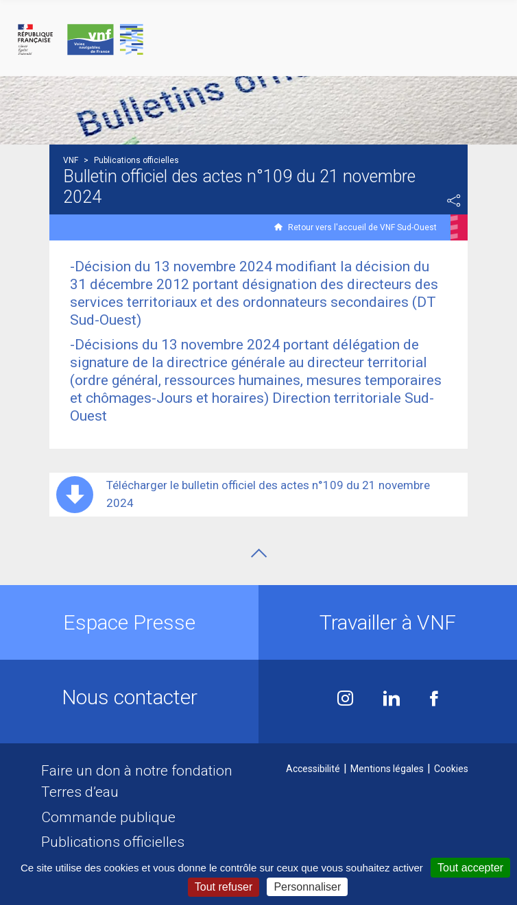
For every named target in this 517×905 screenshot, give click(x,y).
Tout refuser (223, 887)
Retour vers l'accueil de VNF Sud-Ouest (362, 227)
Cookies (451, 768)
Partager (454, 200)
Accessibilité (313, 768)
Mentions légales (387, 768)
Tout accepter (470, 867)
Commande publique (108, 817)
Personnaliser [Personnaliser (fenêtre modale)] (307, 887)
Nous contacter (129, 697)
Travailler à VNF (388, 622)
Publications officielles (112, 842)
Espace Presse (129, 622)
